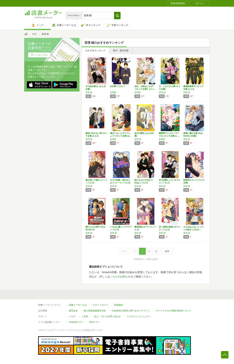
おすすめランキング (95, 50)
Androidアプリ (76, 322)
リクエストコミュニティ (139, 316)
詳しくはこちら (39, 54)
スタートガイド (100, 305)
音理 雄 (89, 92)
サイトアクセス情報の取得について (173, 311)
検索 (34, 34)
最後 (167, 251)
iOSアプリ (94, 322)
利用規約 (118, 305)
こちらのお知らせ (120, 276)
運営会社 (73, 311)
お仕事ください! (117, 86)
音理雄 (113, 92)
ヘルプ (72, 316)
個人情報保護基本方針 (95, 311)
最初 (124, 251)
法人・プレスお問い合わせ (107, 316)
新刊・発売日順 (120, 50)
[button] (117, 15)
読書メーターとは (78, 305)
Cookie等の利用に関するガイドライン (131, 311)
